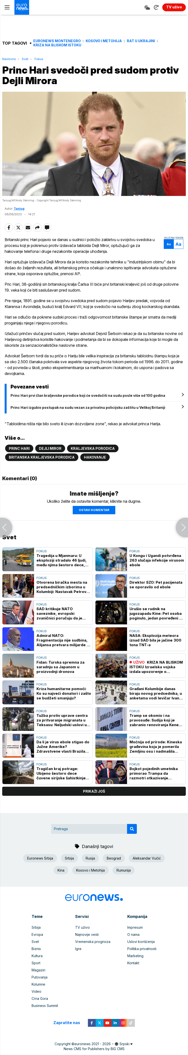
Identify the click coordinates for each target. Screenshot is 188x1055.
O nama (133, 934)
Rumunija (124, 870)
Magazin (38, 970)
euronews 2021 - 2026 (92, 1044)
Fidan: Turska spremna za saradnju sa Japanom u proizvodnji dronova (60, 667)
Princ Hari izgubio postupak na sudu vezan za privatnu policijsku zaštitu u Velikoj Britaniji (88, 407)
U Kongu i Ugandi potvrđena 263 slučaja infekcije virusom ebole (156, 560)
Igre (78, 949)
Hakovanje (95, 457)
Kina (61, 870)
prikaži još (94, 791)
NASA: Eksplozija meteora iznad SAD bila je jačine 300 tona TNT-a (155, 640)
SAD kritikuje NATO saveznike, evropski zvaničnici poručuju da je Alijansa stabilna (59, 613)
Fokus (39, 59)
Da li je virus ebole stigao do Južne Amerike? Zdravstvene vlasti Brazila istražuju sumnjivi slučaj (62, 747)
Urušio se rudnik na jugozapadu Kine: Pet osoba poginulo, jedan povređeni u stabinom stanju (155, 613)
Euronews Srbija (40, 858)
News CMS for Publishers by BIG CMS (94, 1049)
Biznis (36, 949)
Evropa (37, 934)
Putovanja (39, 977)
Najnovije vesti (87, 934)
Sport (36, 963)
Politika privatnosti (141, 949)
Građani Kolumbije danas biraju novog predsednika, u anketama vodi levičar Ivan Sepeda (155, 693)
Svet (25, 59)
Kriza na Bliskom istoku (57, 45)
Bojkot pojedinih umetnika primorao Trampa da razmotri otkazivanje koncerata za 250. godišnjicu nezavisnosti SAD (156, 773)
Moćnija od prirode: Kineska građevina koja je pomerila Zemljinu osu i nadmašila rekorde (155, 747)
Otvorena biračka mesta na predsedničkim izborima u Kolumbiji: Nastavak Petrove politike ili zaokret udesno (62, 587)
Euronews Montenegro (57, 41)
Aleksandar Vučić (147, 858)
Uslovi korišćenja (141, 941)
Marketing (135, 956)
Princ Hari (19, 448)
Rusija (90, 858)
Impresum (135, 927)
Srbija (69, 858)
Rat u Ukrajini (141, 41)
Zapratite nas (69, 1023)
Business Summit (45, 1006)
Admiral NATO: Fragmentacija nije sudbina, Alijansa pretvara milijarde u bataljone (62, 640)
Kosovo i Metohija (104, 41)
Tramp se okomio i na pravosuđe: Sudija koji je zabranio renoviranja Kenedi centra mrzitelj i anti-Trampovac (155, 720)
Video (36, 991)
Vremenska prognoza (92, 941)
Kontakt (133, 963)
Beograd (114, 858)
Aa (169, 244)
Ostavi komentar (94, 510)
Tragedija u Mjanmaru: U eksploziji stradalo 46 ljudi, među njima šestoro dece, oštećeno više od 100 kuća (61, 560)
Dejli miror (50, 448)
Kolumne (38, 984)
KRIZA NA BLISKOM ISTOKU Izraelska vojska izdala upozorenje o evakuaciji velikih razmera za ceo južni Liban (156, 667)
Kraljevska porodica (93, 448)
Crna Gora (40, 998)
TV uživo (82, 927)
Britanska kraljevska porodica (42, 457)
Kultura (37, 956)
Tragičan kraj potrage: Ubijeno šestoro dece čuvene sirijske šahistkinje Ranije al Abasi (61, 773)
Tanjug (19, 208)
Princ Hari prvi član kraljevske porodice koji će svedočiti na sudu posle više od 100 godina (88, 395)
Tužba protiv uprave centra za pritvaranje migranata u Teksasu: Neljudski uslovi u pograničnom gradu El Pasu (62, 720)
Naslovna (9, 59)
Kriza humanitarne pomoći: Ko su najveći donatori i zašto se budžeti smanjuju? (63, 693)
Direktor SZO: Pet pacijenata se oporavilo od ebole (155, 584)
